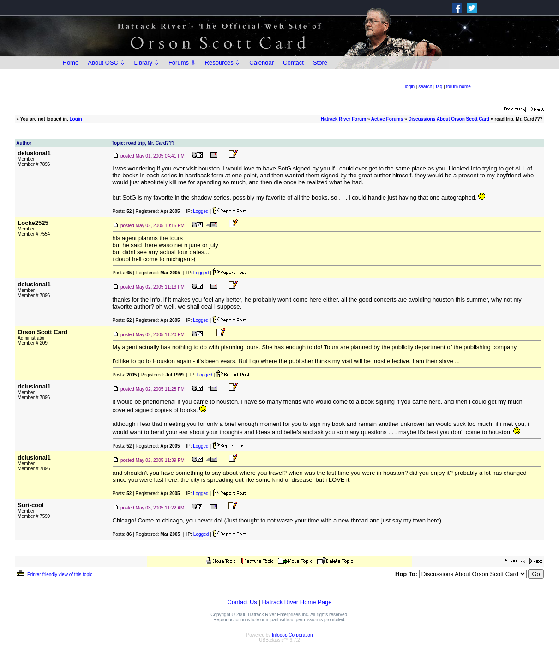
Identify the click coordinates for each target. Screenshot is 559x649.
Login (76, 118)
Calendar (261, 62)
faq (439, 86)
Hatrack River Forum (343, 118)
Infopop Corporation (292, 634)
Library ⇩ (146, 62)
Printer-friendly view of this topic (53, 574)
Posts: (122, 211)
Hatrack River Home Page (296, 602)
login (410, 86)
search (425, 86)
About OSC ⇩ (106, 62)
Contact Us (242, 602)
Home (71, 62)
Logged (200, 211)
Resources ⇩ (222, 62)
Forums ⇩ (182, 62)
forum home (458, 86)
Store (320, 62)
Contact (293, 62)
